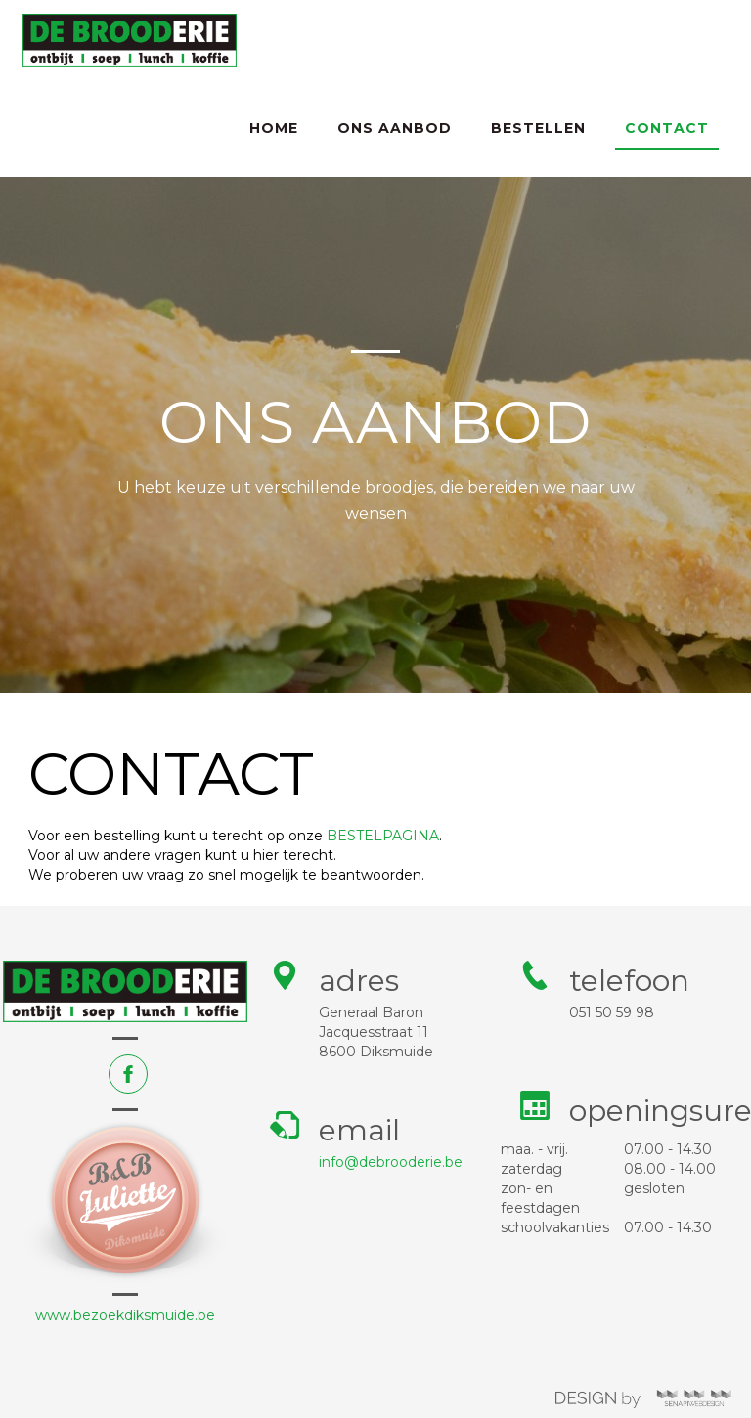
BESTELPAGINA (383, 835)
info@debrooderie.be (391, 1162)
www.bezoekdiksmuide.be (125, 1315)
